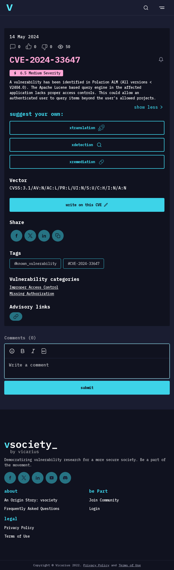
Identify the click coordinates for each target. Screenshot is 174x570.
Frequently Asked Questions (31, 508)
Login (94, 508)
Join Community (104, 500)
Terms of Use (17, 536)
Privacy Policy (19, 527)
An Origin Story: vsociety (30, 500)
